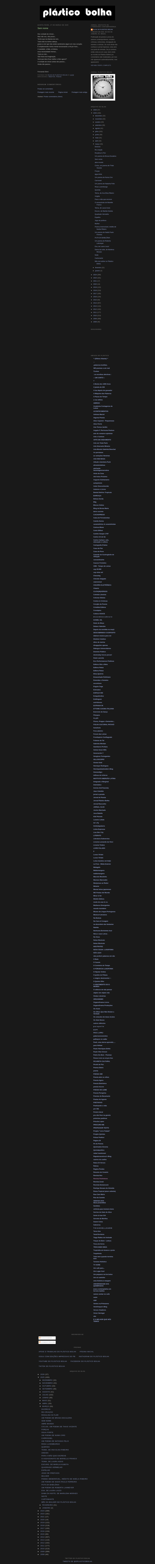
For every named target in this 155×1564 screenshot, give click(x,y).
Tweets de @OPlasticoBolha (77, 1561)
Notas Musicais (99, 940)
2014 (95, 303)
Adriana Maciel (99, 414)
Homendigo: (98, 772)
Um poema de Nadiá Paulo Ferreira (59, 1482)
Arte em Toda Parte (100, 443)
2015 (95, 300)
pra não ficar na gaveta (102, 1115)
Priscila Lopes (98, 1121)
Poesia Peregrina (99, 1093)
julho (97, 131)
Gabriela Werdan (99, 744)
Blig (94, 502)
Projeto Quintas (99, 1134)
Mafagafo (96, 867)
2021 (95, 281)
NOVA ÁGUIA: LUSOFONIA (103, 950)
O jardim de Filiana (100, 975)
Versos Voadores (99, 1310)
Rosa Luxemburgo (101, 187)
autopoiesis (97, 483)
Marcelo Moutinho (100, 877)
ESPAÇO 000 (98, 693)
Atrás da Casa (98, 473)
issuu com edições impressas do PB (57, 1356)
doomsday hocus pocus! (102, 655)
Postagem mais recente (46, 92)
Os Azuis (96, 1009)
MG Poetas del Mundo (101, 893)
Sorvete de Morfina (100, 1218)
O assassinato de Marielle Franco (59, 1459)
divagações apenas (100, 645)
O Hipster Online (99, 972)
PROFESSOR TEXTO (101, 1128)
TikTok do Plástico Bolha (52, 1366)
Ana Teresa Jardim (100, 427)
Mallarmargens (99, 870)
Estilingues (97, 699)
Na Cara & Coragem (100, 921)
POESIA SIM (97, 1074)
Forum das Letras (100, 734)
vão (94, 1316)
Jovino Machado (99, 810)
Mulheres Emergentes (101, 905)
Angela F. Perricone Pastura (103, 430)
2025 (95, 113)
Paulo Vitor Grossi (100, 1052)
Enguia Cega (98, 686)
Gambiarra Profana (100, 747)
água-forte (98, 174)
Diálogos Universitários (102, 648)
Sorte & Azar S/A (99, 1215)
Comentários (46, 1342)
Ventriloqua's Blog (100, 1307)
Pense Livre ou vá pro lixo (103, 1058)
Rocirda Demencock (100, 1185)
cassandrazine (98, 560)
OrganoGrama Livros (101, 1002)
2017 (95, 293)
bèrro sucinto (98, 511)
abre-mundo (99, 162)
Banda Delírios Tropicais (102, 492)
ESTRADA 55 (98, 705)
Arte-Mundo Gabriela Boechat (104, 449)
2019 (95, 287)
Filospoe (96, 715)
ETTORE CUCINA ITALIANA (103, 709)
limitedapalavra (99, 826)
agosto (97, 128)
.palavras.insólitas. (100, 365)
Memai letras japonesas (102, 889)
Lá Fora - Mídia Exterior (102, 864)
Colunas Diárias (99, 598)
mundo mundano (99, 908)
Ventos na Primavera (101, 1303)
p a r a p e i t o (98, 1026)
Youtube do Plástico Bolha (53, 1361)
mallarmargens (99, 873)
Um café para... (99, 1268)
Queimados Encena (100, 1147)
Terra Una (97, 1231)
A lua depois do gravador (102, 390)
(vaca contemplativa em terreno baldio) (102, 1290)
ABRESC (96, 403)
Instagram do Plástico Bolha (94, 1356)
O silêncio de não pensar (102, 989)
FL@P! (95, 718)
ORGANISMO (98, 999)
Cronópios (97, 610)
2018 (95, 290)
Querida (97, 190)
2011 (95, 312)
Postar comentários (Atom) (53, 96)
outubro (98, 122)
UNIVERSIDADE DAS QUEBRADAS (101, 1285)
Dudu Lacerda (98, 658)
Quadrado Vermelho (102, 214)
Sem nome (98, 159)
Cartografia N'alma (100, 545)
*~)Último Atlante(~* (100, 359)
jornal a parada (99, 794)
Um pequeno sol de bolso (102, 1274)
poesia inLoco (98, 1087)
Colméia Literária (99, 594)
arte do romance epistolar (103, 433)
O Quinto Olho (98, 981)
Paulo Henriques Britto (101, 1049)
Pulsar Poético (98, 1137)
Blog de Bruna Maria (101, 508)
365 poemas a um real (101, 368)
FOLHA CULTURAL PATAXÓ (103, 724)
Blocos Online (98, 505)
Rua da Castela (99, 1197)
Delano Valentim (99, 626)
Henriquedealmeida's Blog (103, 769)
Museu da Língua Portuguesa (104, 911)
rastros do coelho (100, 1159)
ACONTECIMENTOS (100, 411)
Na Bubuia (97, 918)
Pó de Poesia (98, 1144)
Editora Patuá (98, 667)
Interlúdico (97, 785)
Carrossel (98, 180)
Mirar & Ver (97, 896)
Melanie (96, 886)
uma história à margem (102, 1281)
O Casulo (96, 962)
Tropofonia (97, 1253)
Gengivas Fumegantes (101, 756)
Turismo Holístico (100, 1262)
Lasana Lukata (98, 820)
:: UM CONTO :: (99, 378)
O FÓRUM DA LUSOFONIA (103, 969)
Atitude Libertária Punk (102, 462)
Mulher (97, 223)
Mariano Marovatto (100, 880)
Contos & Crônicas (100, 601)
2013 (95, 306)
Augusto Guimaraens (101, 480)
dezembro (99, 116)
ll (93, 851)
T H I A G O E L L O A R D (102, 1228)
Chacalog (97, 576)
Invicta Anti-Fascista (101, 788)
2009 (95, 319)
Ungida (97, 196)
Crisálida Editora (99, 607)
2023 (95, 278)
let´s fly (96, 823)
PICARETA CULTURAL (101, 1061)
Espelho (97, 217)
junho (97, 134)
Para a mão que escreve (103, 199)
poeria (95, 1071)
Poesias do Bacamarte (101, 1096)
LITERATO (97, 835)
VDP (95, 1300)
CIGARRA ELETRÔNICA (102, 585)
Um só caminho (99, 1277)
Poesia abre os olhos (101, 1077)
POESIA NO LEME (100, 1090)
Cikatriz (96, 588)
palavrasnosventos (100, 1036)
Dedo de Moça (98, 623)
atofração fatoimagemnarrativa (101, 469)
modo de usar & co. (100, 902)
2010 (95, 315)
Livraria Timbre (99, 845)
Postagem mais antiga (79, 92)
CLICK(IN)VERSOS (100, 591)
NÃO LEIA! (97, 953)
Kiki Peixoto (97, 816)
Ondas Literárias (99, 996)
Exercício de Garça (100, 712)
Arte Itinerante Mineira (101, 446)
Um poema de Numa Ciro (103, 177)
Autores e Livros (99, 489)
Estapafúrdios (98, 696)
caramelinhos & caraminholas (104, 524)
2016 (95, 297)
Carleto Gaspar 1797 (101, 534)
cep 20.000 (97, 569)
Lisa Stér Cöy (98, 832)
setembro (98, 125)
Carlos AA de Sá (99, 537)
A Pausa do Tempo (100, 397)
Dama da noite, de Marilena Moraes (59, 1493)
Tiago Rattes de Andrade (102, 1237)
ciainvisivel (97, 582)
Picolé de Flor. (98, 1064)
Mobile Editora (98, 899)
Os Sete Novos (99, 1020)
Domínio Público (99, 652)
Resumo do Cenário (100, 1172)
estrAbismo (97, 702)
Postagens (45, 1338)
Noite (96, 255)
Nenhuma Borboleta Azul (102, 931)
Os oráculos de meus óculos (104, 1017)
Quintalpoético (98, 1150)
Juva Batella (98, 813)
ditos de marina (99, 642)
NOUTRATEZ (98, 946)
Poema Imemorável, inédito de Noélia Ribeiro (64, 1479)
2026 (95, 110)
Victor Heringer (99, 1313)
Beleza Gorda (98, 499)
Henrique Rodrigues (100, 766)
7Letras (96, 371)
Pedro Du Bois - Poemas (102, 1055)
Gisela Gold (97, 762)
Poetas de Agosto (100, 1099)
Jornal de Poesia (99, 797)
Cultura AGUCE (99, 614)
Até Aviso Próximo (100, 476)
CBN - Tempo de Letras (102, 566)
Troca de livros (99, 1244)
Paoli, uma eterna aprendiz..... (104, 1042)
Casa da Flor (98, 548)
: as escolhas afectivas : (102, 374)
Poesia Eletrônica (99, 1083)
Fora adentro (98, 731)
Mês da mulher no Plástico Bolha (58, 1502)
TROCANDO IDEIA (100, 1247)
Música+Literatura (100, 915)
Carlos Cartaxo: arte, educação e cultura (101, 541)
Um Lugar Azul (98, 1271)
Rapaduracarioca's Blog (102, 1156)
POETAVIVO (97, 1102)
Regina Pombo (98, 1169)
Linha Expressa (99, 829)
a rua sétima (98, 400)
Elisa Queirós (98, 674)
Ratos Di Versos (99, 1163)
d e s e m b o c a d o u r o (102, 617)
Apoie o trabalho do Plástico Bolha (57, 1352)
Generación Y (98, 753)
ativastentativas (99, 465)
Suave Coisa (98, 1222)
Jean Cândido (98, 791)
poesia (59, 76)
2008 (95, 322)
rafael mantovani (99, 1153)
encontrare (97, 683)
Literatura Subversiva (101, 839)
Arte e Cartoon (98, 437)
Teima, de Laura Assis (102, 208)
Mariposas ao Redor (100, 883)
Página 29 (97, 1140)
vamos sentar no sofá (101, 1294)
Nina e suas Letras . (100, 934)
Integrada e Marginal (101, 782)
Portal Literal (98, 1112)
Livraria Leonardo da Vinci (103, 842)
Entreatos (97, 690)
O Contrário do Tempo (101, 965)
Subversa (97, 1225)
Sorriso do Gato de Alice (102, 1212)
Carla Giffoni (98, 530)
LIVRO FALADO (99, 848)
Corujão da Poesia (100, 604)
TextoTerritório (98, 1234)
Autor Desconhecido (101, 486)
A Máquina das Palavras (102, 393)
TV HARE (96, 1265)
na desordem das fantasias (103, 924)
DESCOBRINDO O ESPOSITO (104, 633)
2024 (95, 275)
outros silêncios (99, 1023)
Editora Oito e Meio (100, 664)
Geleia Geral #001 (99, 750)
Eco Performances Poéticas (103, 661)
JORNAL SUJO (99, 807)
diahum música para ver (102, 636)
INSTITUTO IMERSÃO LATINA (104, 778)
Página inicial (63, 92)
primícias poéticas (100, 1118)
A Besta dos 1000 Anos (102, 384)
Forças (97, 171)
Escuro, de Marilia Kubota (104, 211)
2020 (95, 284)
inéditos (51, 76)
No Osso (96, 937)
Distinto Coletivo (99, 639)
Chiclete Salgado (99, 579)
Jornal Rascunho (99, 804)
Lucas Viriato (98, 854)
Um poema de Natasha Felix (105, 184)
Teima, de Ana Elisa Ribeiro (104, 193)
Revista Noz (97, 1175)
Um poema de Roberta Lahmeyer (57, 1488)
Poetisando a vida (100, 1106)
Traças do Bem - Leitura (102, 1241)
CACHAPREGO (99, 515)
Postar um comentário (45, 89)
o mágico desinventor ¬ (102, 978)
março (97, 144)
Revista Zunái (98, 1182)
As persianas (98, 452)
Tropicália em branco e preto (104, 1250)
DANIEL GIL (97, 620)
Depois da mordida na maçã (103, 629)
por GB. (96, 1109)
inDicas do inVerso (100, 775)
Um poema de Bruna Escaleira (105, 156)
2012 (95, 309)
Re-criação (98, 150)
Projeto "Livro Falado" (101, 1131)
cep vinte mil (98, 572)
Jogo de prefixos (100, 220)
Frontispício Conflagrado (102, 737)
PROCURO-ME (98, 1125)
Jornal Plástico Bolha (101, 801)
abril (97, 141)
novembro (99, 119)
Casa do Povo (98, 551)
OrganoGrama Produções (102, 1005)
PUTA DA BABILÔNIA (102, 238)
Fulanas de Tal (98, 740)
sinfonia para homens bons (103, 1209)
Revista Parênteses (100, 1178)
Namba (96, 927)
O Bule (95, 959)
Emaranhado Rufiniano (102, 677)
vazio (95, 1297)
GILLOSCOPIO (98, 759)
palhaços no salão (100, 1039)
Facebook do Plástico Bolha (85, 1361)
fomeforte (97, 728)
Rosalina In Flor (100, 153)
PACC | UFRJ (98, 1033)
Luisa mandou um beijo (102, 861)
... (94, 362)
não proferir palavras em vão (104, 956)
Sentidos (96, 1206)
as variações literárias (101, 456)
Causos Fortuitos (99, 563)
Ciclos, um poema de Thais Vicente (59, 1427)
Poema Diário (98, 1068)
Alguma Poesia (99, 418)
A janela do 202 (99, 387)
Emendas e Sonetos (100, 680)
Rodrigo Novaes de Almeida (103, 1188)
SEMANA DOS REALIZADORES (99, 1202)
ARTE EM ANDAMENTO (102, 440)
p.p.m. (95, 1029)
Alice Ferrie (97, 424)
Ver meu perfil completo (101, 65)
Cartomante (99, 258)
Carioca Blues (98, 527)
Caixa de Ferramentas (101, 518)
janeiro (97, 271)
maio (97, 138)
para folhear (97, 1045)
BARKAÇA (97, 496)
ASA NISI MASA (99, 459)
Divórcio (97, 147)
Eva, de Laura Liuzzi (102, 246)
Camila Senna (98, 521)
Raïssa (95, 1166)
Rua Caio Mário (99, 1194)
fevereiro (98, 267)
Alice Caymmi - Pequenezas (103, 421)
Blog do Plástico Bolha (103, 29)
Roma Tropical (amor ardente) (104, 1191)
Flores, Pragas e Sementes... (104, 721)
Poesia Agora (98, 1080)
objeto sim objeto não (101, 993)
